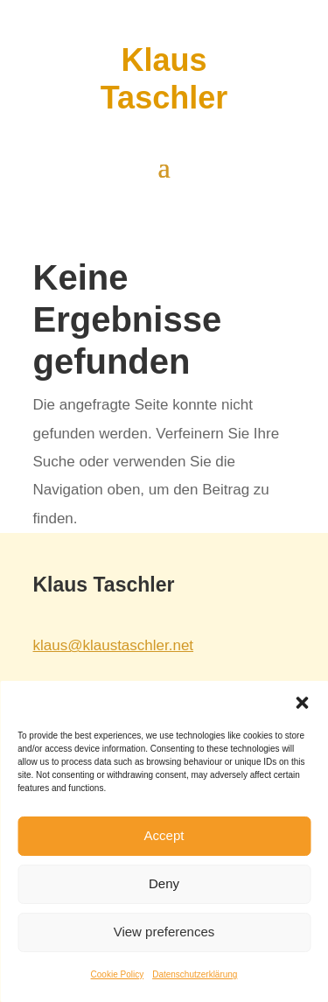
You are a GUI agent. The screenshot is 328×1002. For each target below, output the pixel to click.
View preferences (164, 931)
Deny (164, 883)
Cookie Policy (117, 974)
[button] (302, 702)
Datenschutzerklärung (194, 974)
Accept (164, 835)
